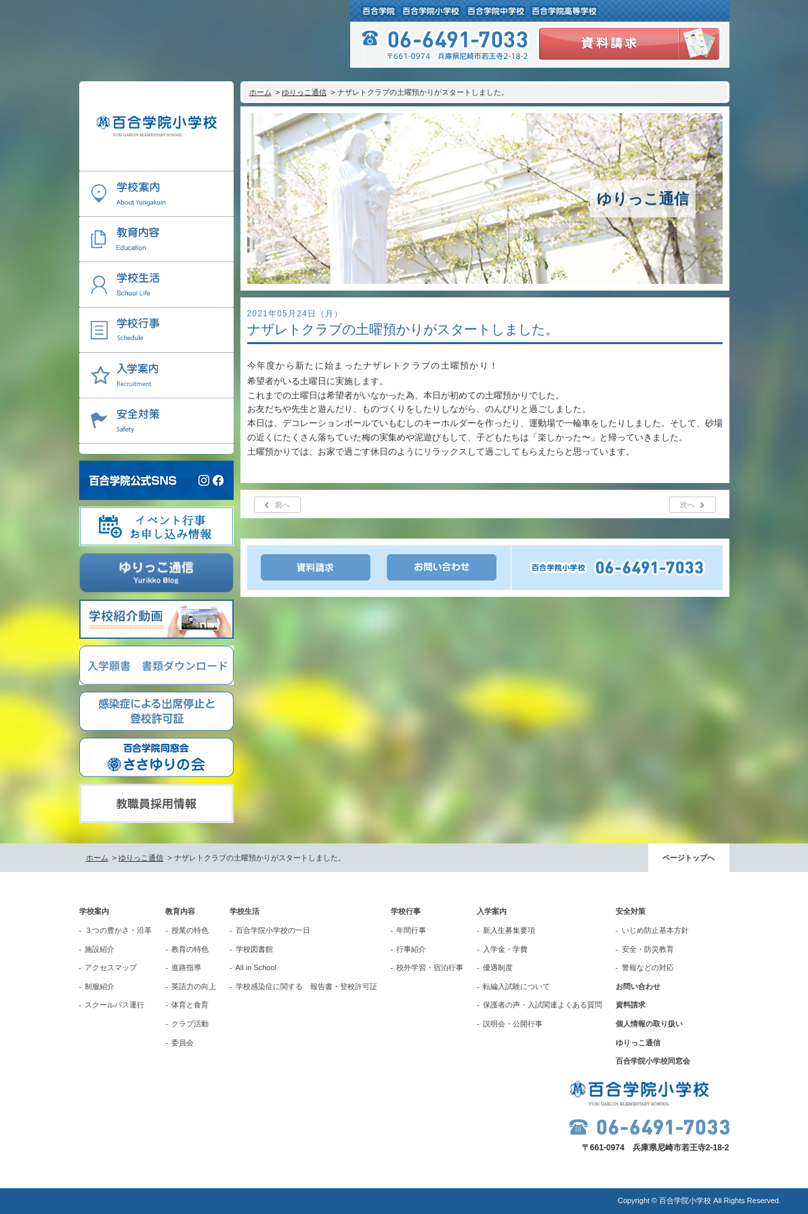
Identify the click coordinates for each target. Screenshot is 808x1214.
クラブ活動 (190, 1024)
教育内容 (180, 911)
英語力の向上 (193, 986)
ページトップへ (688, 858)
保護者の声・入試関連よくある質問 (542, 1005)
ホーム (260, 92)
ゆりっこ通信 (304, 92)
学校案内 (94, 911)
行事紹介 (411, 949)
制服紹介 (99, 986)
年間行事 (411, 930)
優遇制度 (498, 967)
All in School (256, 967)
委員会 (182, 1043)
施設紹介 (99, 949)
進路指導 (186, 967)
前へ (282, 505)
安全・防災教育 (648, 949)
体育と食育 (190, 1005)
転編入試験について (516, 986)
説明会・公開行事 (513, 1024)
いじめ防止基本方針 (655, 930)
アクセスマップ (111, 967)
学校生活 (244, 911)
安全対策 (630, 911)
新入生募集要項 (509, 930)
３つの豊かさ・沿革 (118, 930)
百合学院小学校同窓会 (653, 1061)
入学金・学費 (505, 949)
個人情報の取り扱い (649, 1024)
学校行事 (406, 911)
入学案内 (492, 911)
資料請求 (630, 1005)
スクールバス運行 (114, 1005)
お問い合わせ (638, 986)
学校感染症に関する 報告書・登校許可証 (306, 986)
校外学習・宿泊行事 (429, 967)
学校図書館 (254, 949)
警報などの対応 (648, 967)
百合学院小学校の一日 (273, 930)
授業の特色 (190, 930)
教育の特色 (190, 949)
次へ (687, 505)
